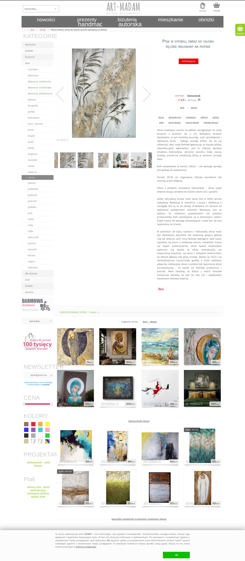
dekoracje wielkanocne (40, 93)
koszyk (216, 10)
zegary (31, 261)
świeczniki (33, 237)
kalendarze (34, 117)
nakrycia (32, 172)
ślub (27, 279)
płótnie (204, 117)
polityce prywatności (86, 547)
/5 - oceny (187, 100)
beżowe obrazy (211, 122)
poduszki (32, 195)
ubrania (29, 292)
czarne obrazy (192, 122)
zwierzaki (33, 267)
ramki (31, 219)
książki (31, 136)
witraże (32, 255)
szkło (30, 231)
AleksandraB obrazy (139, 421)
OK (176, 555)
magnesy (32, 154)
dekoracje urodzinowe (39, 87)
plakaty (32, 183)
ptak (161, 122)
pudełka (32, 207)
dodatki (29, 50)
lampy (31, 148)
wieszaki (32, 249)
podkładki (33, 189)
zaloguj (202, 10)
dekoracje (33, 75)
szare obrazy (174, 122)
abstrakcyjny (175, 117)
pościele (32, 201)
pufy (30, 213)
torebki (29, 286)
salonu (216, 117)
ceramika (33, 69)
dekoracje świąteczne (39, 81)
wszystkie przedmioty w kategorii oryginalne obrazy (139, 519)
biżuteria (29, 57)
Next (146, 94)
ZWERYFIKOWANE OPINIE (80, 312)
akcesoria (30, 44)
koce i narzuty (35, 123)
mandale (32, 160)
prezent (46, 385)
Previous (59, 94)
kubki (30, 142)
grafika (31, 111)
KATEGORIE (38, 36)
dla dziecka (31, 273)
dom (27, 63)
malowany (191, 117)
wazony (32, 243)
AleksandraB (193, 95)
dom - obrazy (150, 321)
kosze (31, 129)
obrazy (194, 107)
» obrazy (30, 177)
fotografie (33, 105)
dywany (32, 99)
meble (31, 166)
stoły (30, 225)
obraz (161, 117)
